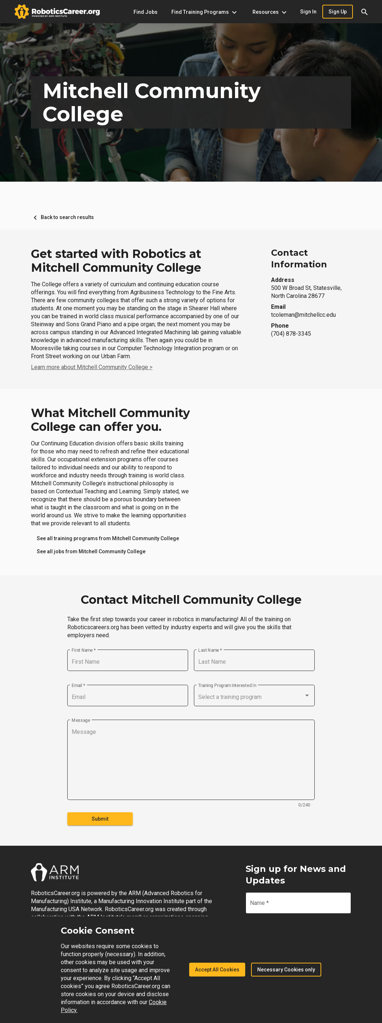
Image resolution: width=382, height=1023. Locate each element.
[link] (108, 538)
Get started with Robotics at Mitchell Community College (116, 261)
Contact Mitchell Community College (191, 600)
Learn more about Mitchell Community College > (91, 367)
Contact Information (299, 258)
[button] (364, 11)
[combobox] (254, 697)
